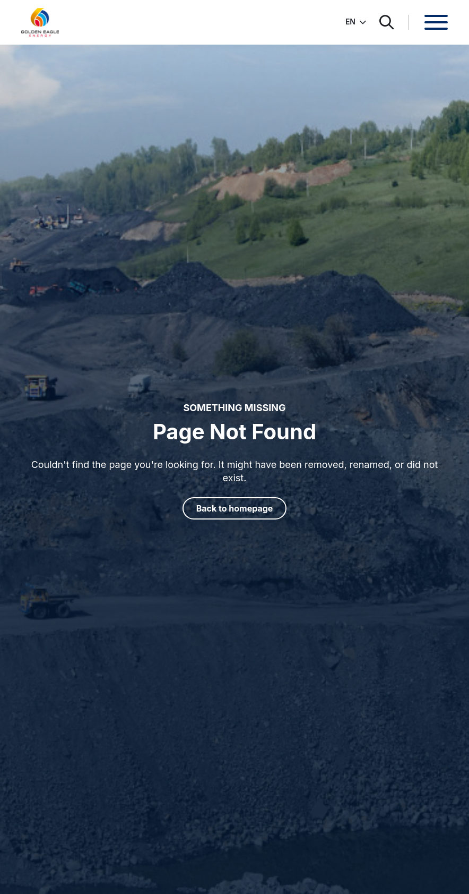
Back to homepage (234, 508)
